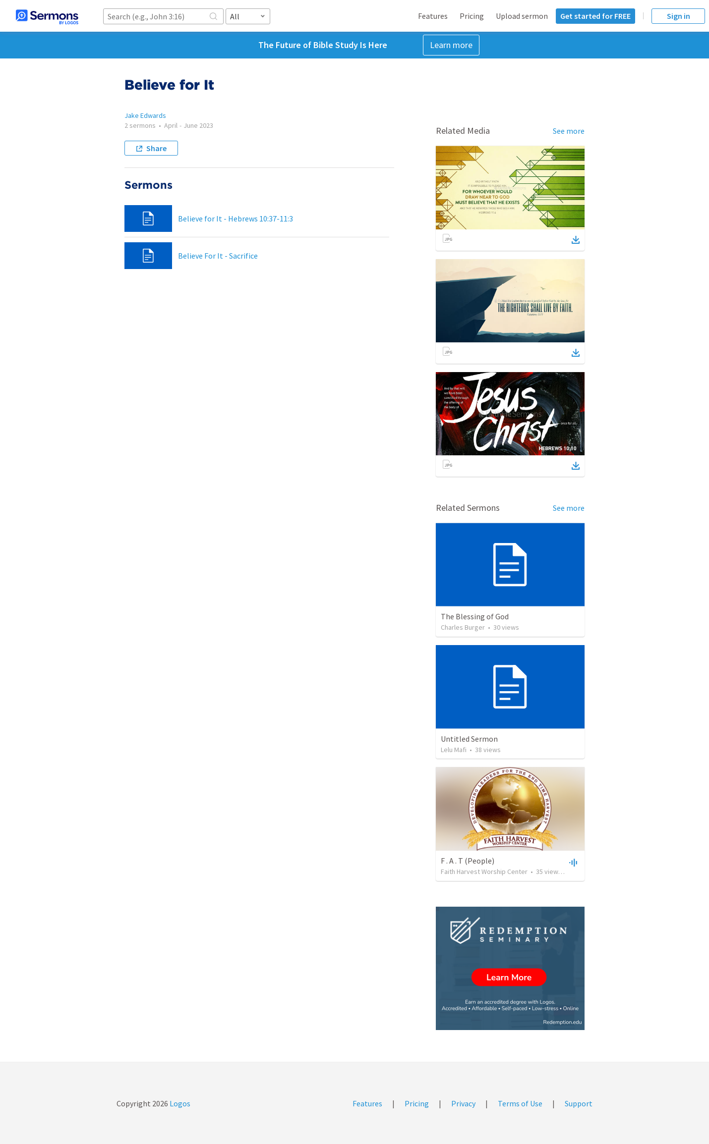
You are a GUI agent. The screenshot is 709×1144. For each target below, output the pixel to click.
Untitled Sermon (469, 739)
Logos (179, 1103)
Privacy (463, 1103)
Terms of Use (520, 1103)
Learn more (451, 45)
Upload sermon (522, 16)
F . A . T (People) (467, 861)
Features (433, 16)
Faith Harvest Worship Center (484, 871)
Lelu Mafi (454, 749)
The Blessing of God (475, 616)
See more (569, 131)
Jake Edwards (145, 115)
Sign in (678, 16)
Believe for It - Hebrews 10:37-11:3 (235, 218)
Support (578, 1103)
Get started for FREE (595, 16)
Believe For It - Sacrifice (218, 256)
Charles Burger (463, 627)
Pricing (472, 16)
